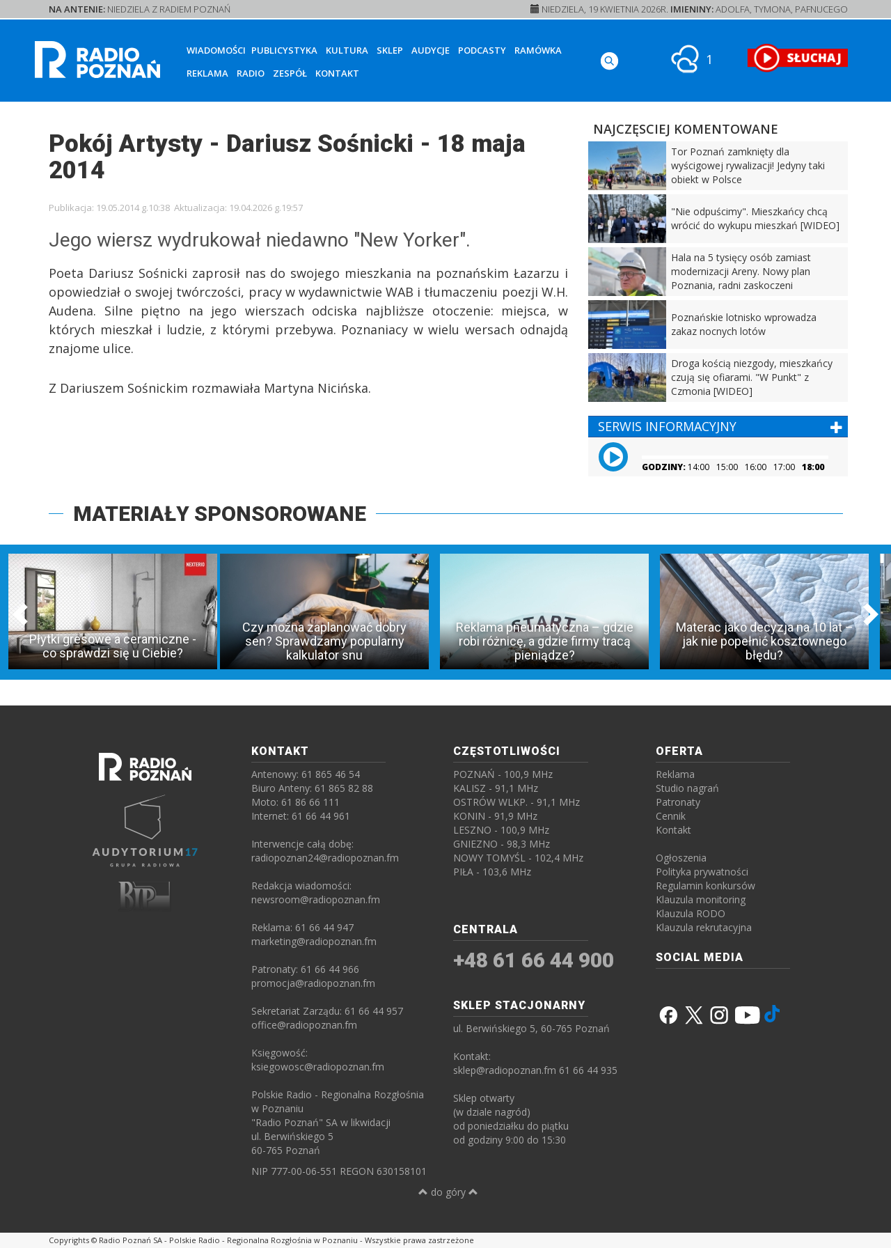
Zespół (290, 73)
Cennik (671, 815)
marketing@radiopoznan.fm (314, 941)
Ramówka (538, 50)
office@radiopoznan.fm (304, 1024)
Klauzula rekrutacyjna (704, 927)
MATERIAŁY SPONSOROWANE (219, 513)
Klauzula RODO (690, 913)
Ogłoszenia (681, 857)
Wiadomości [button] (216, 50)
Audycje (430, 50)
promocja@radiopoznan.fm (313, 983)
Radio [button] (251, 73)
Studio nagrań (687, 788)
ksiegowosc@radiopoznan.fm (317, 1066)
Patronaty (678, 802)
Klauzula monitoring (701, 899)
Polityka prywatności (702, 871)
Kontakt (337, 73)
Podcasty (482, 50)
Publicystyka (284, 50)
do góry (448, 1192)
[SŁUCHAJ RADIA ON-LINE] (797, 58)
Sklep (390, 50)
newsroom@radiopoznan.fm (315, 899)
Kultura (347, 50)
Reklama (207, 73)
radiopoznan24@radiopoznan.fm (325, 857)
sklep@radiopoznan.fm (504, 1070)
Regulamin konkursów (705, 885)
